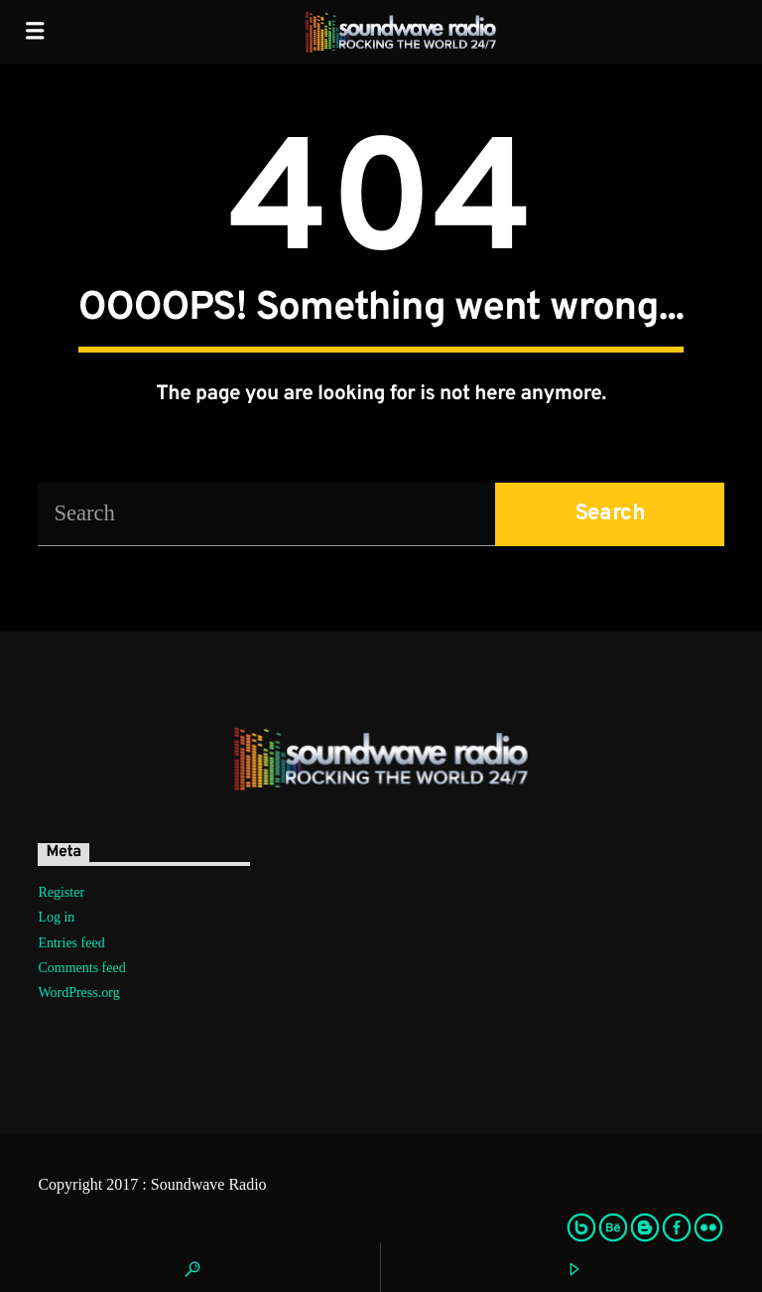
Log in (56, 917)
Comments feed (81, 967)
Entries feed (71, 942)
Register (61, 892)
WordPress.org (78, 992)
